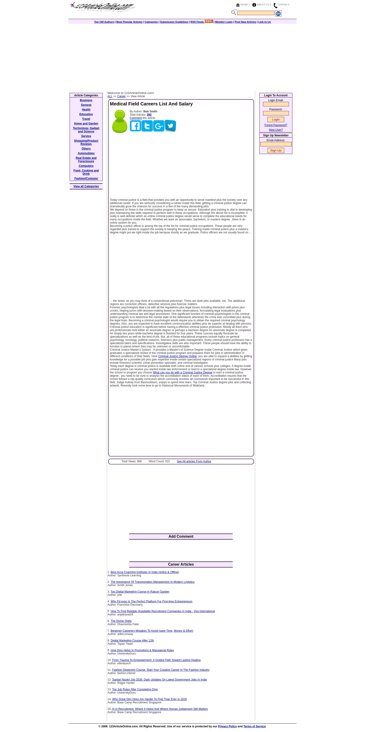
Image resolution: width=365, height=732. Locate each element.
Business (86, 100)
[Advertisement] (182, 56)
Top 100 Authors (104, 21)
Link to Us (264, 21)
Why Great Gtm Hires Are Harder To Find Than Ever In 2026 (149, 699)
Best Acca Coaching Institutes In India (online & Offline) (145, 572)
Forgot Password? (275, 125)
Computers (86, 166)
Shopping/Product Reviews (86, 142)
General (86, 105)
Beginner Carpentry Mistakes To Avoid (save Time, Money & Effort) (152, 630)
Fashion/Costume (86, 178)
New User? (276, 129)
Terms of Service (254, 726)
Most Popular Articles (129, 21)
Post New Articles (245, 21)
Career (121, 96)
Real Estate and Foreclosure (86, 159)
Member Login (224, 21)
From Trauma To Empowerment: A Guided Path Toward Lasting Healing (156, 660)
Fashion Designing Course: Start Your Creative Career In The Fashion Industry (161, 670)
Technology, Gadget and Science (86, 130)
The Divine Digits (121, 621)
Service (86, 136)
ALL (110, 96)
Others (86, 148)
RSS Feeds (201, 21)
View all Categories (86, 186)
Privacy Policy (227, 726)
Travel (86, 119)
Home (244, 4)
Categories (151, 21)
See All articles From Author (194, 461)
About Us (263, 4)
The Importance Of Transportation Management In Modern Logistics (153, 582)
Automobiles (86, 153)
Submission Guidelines (174, 21)
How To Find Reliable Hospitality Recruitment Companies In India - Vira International (163, 611)
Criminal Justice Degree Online (177, 356)
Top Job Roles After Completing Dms (135, 689)
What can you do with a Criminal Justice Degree (182, 372)
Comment (136, 118)
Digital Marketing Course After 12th (132, 640)
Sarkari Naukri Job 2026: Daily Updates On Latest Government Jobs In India (159, 679)
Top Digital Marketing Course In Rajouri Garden (140, 591)
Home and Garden (86, 123)
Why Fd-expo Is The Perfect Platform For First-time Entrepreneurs (151, 601)
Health (86, 109)
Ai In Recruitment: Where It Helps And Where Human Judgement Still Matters (160, 709)
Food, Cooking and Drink (86, 172)
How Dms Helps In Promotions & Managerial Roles (142, 650)
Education (86, 114)
